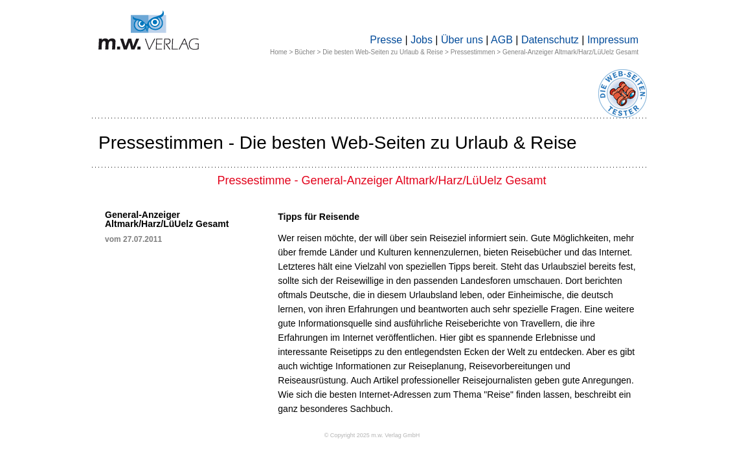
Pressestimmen (473, 52)
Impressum (612, 39)
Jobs (422, 39)
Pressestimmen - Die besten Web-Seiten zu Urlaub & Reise (337, 143)
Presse (386, 39)
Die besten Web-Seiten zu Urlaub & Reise (382, 52)
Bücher (305, 52)
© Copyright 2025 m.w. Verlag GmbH (372, 435)
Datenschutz (550, 39)
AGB (502, 39)
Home (278, 52)
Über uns (462, 39)
